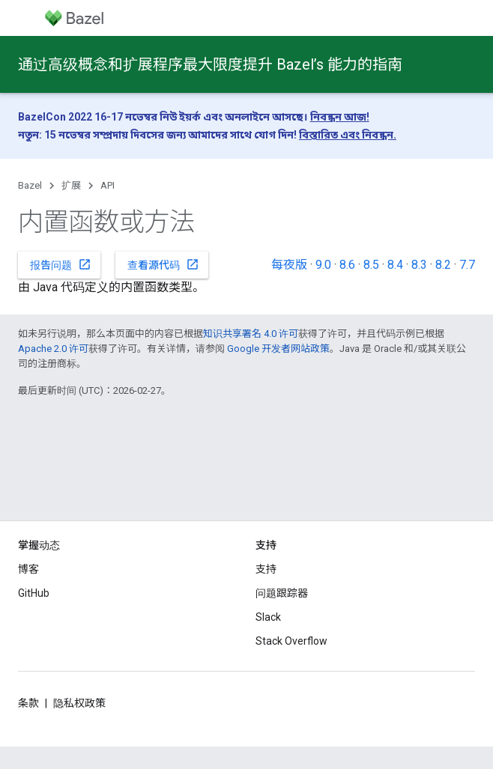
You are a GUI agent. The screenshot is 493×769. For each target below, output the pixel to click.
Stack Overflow (291, 641)
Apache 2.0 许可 (53, 348)
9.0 (323, 265)
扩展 (71, 185)
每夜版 (289, 265)
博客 (28, 569)
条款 (28, 703)
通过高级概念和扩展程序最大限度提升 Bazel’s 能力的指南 (210, 64)
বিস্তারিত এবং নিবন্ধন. (347, 135)
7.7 (467, 265)
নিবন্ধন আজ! (339, 117)
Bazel (30, 185)
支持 (265, 569)
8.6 (347, 265)
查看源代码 (163, 264)
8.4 (395, 265)
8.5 (371, 265)
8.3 (419, 265)
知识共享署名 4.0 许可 (250, 333)
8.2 (443, 265)
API (107, 185)
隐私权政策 (79, 703)
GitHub (33, 593)
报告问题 (60, 264)
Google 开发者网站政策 (278, 348)
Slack (268, 617)
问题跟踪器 (281, 593)
